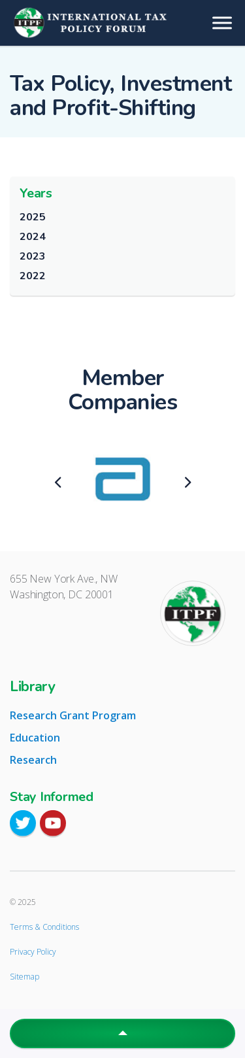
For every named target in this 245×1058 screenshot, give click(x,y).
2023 (32, 256)
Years (36, 193)
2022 (32, 276)
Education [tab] (35, 737)
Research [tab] (33, 760)
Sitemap (24, 976)
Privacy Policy (33, 951)
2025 (32, 217)
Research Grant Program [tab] (73, 715)
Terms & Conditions (44, 926)
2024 (32, 237)
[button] (122, 1033)
